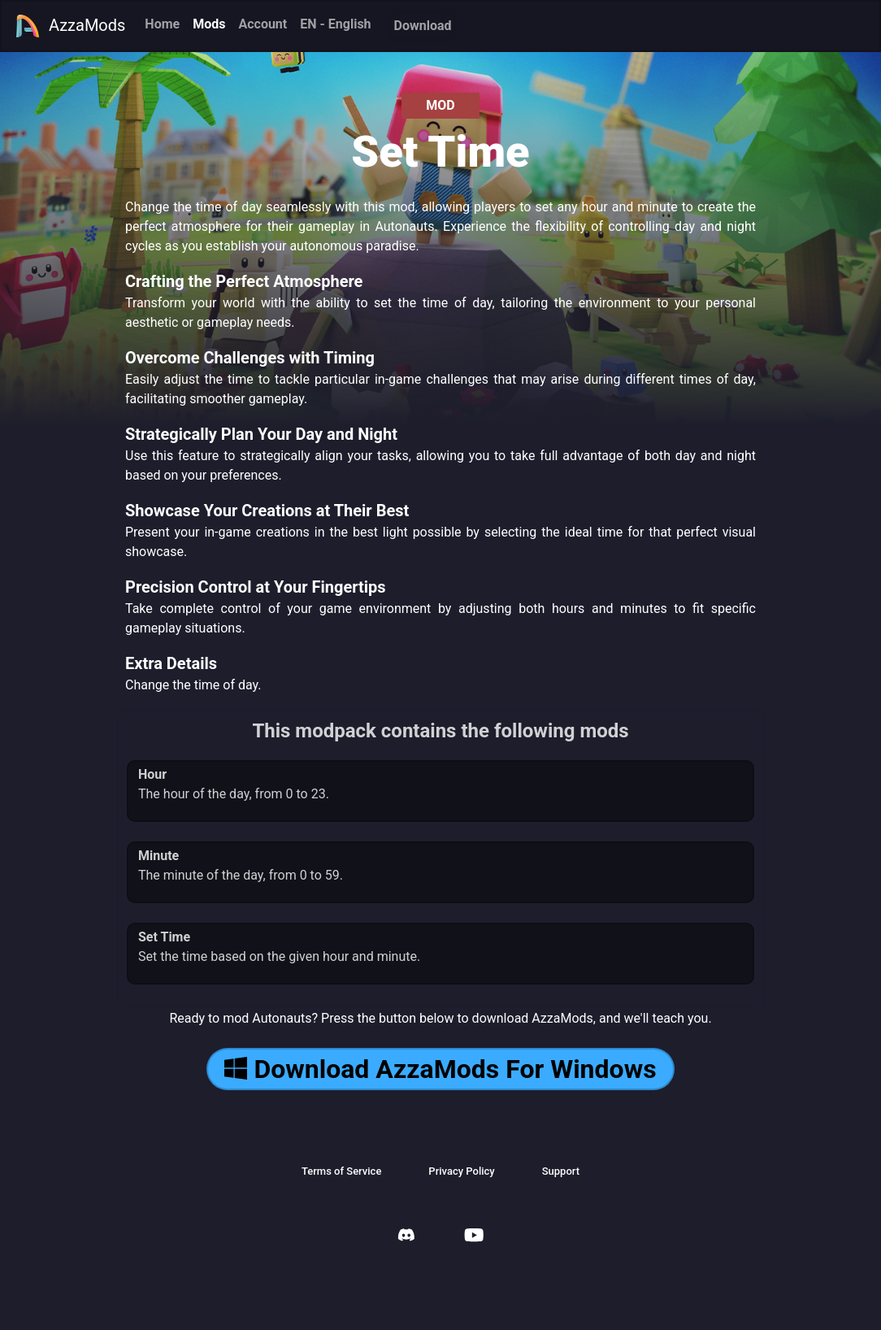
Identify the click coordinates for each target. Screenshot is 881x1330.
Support (560, 1171)
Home (162, 24)
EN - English (335, 24)
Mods (209, 24)
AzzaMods (70, 26)
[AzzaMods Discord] (406, 1237)
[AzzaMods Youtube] (474, 1237)
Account (262, 24)
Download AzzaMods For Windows (440, 1069)
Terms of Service (341, 1171)
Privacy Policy (461, 1171)
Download (423, 25)
